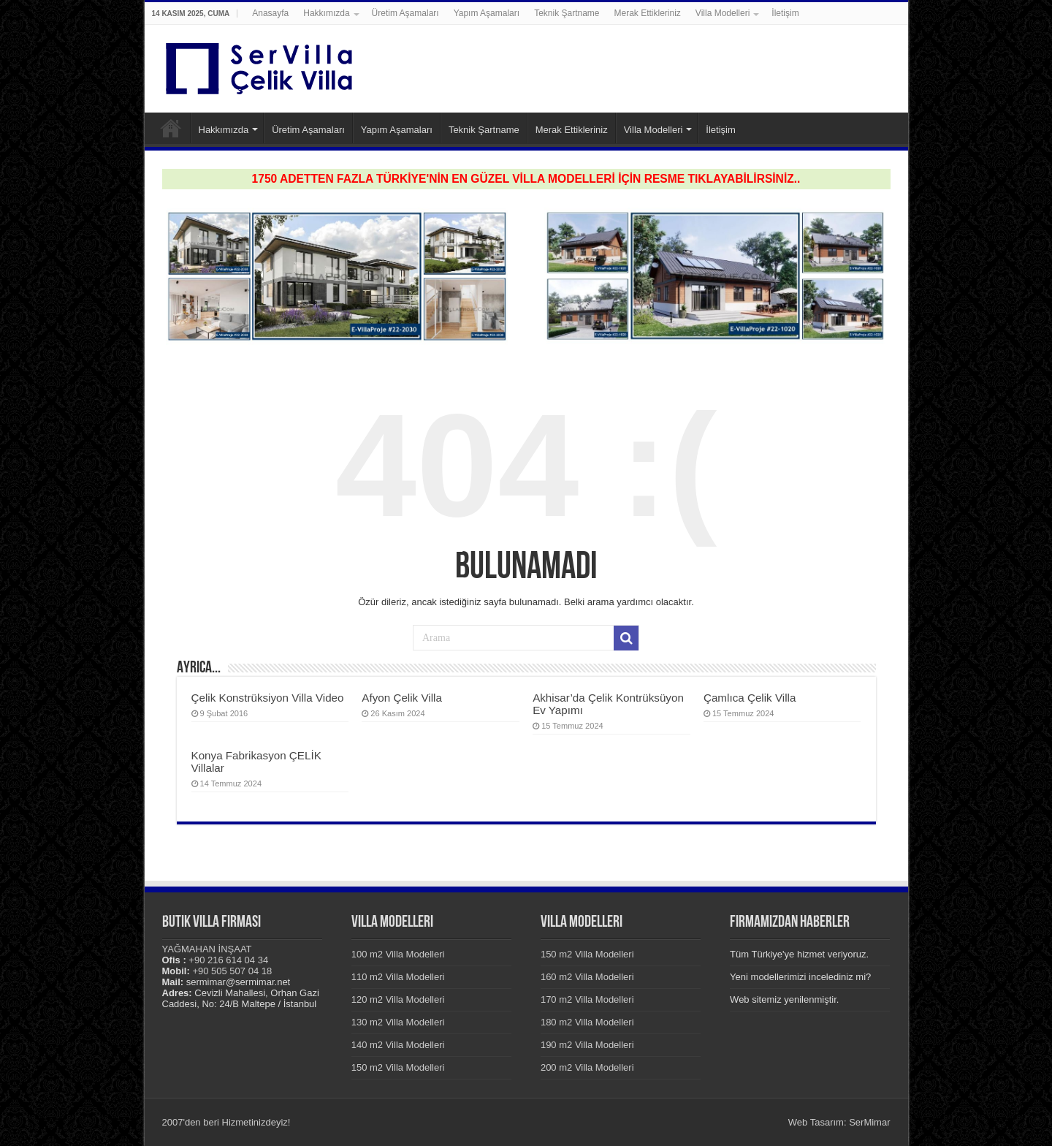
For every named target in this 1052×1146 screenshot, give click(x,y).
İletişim (784, 13)
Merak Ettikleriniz (647, 13)
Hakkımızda (326, 13)
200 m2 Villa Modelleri (587, 1067)
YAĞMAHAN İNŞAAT (207, 949)
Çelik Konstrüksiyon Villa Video (267, 697)
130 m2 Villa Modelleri (398, 1022)
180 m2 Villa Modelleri (587, 1022)
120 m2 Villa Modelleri (398, 999)
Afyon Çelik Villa (402, 697)
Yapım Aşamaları (486, 13)
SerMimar (869, 1122)
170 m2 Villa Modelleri (587, 999)
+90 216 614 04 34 (228, 960)
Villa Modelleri (722, 13)
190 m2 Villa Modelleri (587, 1044)
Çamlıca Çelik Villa (750, 697)
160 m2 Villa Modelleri (587, 976)
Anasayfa (270, 13)
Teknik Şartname (566, 13)
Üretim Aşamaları (405, 13)
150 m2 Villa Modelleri (398, 1067)
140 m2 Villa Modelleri (398, 1044)
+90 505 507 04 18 (232, 970)
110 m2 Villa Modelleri (398, 976)
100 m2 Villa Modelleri (398, 954)
